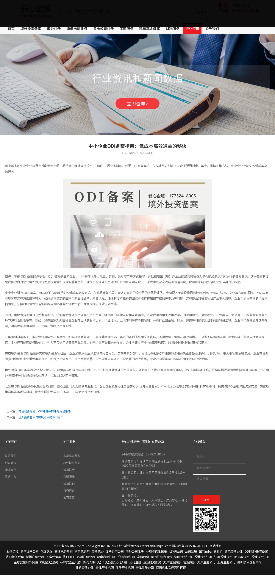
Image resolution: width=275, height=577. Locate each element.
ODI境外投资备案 (256, 553)
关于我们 (212, 28)
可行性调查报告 (161, 558)
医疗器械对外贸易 (26, 564)
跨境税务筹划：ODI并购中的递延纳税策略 (45, 413)
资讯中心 (11, 478)
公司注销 (69, 485)
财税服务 (173, 28)
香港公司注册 (203, 558)
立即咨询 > (137, 104)
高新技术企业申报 (249, 564)
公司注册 (69, 471)
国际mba (205, 553)
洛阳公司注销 (183, 558)
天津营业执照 (172, 564)
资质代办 (98, 553)
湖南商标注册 (106, 558)
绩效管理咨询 (49, 564)
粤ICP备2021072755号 (68, 547)
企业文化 (11, 471)
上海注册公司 (226, 564)
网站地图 (215, 547)
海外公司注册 (135, 553)
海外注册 (54, 28)
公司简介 (11, 464)
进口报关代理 (15, 558)
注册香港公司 (115, 553)
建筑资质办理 (234, 553)
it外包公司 (176, 553)
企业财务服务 (152, 564)
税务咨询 (69, 492)
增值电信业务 (77, 28)
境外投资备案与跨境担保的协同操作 (41, 419)
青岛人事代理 (92, 564)
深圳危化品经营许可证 (171, 569)
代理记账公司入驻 (115, 564)
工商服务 (126, 28)
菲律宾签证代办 (70, 564)
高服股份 (143, 558)
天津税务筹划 (64, 553)
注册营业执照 (125, 569)
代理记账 (69, 478)
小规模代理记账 (156, 553)
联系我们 (11, 457)
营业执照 (189, 564)
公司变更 (69, 499)
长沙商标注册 (126, 558)
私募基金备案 (149, 28)
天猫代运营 (53, 558)
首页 (11, 28)
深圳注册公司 (35, 558)
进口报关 (69, 558)
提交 (206, 501)
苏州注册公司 (86, 558)
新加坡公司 (241, 558)
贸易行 (218, 553)
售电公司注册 (103, 28)
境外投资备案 (30, 28)
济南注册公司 (29, 553)
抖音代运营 (82, 553)
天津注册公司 (206, 564)
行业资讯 (192, 28)
